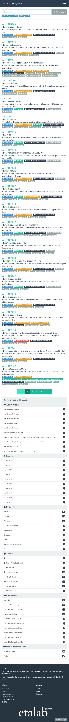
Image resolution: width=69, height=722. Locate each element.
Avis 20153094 (9, 312)
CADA (5, 3)
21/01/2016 (7, 178)
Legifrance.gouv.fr (8, 694)
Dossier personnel (9, 37)
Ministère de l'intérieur (34, 419)
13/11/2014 (34, 488)
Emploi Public (35, 577)
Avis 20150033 (9, 240)
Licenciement (35, 127)
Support (39, 694)
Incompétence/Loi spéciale (34, 628)
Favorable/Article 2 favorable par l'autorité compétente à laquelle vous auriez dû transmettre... (33, 379)
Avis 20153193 (9, 330)
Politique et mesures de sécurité (14, 75)
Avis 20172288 (9, 24)
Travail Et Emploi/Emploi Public (13, 73)
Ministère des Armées (34, 446)
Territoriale (23, 55)
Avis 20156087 (9, 186)
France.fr (5, 691)
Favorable (18, 109)
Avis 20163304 (9, 80)
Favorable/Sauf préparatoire (34, 642)
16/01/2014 (34, 484)
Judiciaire (56, 127)
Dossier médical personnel (28, 199)
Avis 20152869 (9, 276)
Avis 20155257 (9, 222)
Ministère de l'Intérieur (34, 409)
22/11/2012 (34, 474)
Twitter (38, 689)
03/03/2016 (7, 124)
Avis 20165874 (9, 42)
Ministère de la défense (34, 428)
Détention (35, 568)
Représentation (24, 253)
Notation (34, 535)
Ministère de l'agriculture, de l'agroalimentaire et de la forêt (34, 442)
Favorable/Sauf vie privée (34, 619)
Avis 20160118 (9, 98)
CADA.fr (4, 702)
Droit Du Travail (35, 591)
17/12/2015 (7, 160)
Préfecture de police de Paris (34, 433)
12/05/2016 (7, 70)
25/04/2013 (34, 479)
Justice (34, 558)
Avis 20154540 (9, 204)
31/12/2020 (34, 461)
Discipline (23, 37)
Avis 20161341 (9, 60)
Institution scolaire (37, 271)
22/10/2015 (7, 214)
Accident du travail (33, 75)
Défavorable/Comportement (34, 633)
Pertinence (59, 12)
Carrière (59, 52)
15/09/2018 (34, 470)
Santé (31, 181)
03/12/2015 (7, 232)
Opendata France (8, 699)
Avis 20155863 (9, 168)
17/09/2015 (7, 340)
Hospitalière (7, 163)
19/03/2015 (7, 268)
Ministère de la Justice (34, 414)
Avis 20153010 (9, 294)
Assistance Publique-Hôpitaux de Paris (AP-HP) (34, 451)
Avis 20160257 (9, 116)
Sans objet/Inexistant (41, 70)
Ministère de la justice (34, 423)
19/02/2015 (7, 250)
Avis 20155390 (9, 150)
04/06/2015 (34, 493)
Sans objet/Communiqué (22, 34)
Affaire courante (34, 651)
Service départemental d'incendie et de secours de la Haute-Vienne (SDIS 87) (34, 437)
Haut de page (61, 720)
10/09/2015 (7, 304)
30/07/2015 (7, 286)
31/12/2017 (7, 34)
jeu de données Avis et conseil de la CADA (37, 671)
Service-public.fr (7, 697)
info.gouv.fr (5, 689)
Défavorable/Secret (21, 340)
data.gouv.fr (17, 3)
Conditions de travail (50, 75)
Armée (42, 217)
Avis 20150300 (9, 258)
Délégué (34, 656)
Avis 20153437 (9, 366)
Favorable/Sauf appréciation (34, 609)
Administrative (48, 253)
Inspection (33, 217)
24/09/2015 (7, 376)
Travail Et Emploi (34, 572)
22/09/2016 (7, 91)
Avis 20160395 (9, 132)
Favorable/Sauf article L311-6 (34, 637)
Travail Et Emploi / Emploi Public (44, 34)
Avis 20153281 (9, 348)
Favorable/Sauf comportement (34, 623)
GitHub (38, 691)
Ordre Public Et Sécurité (34, 563)
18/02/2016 (7, 109)
